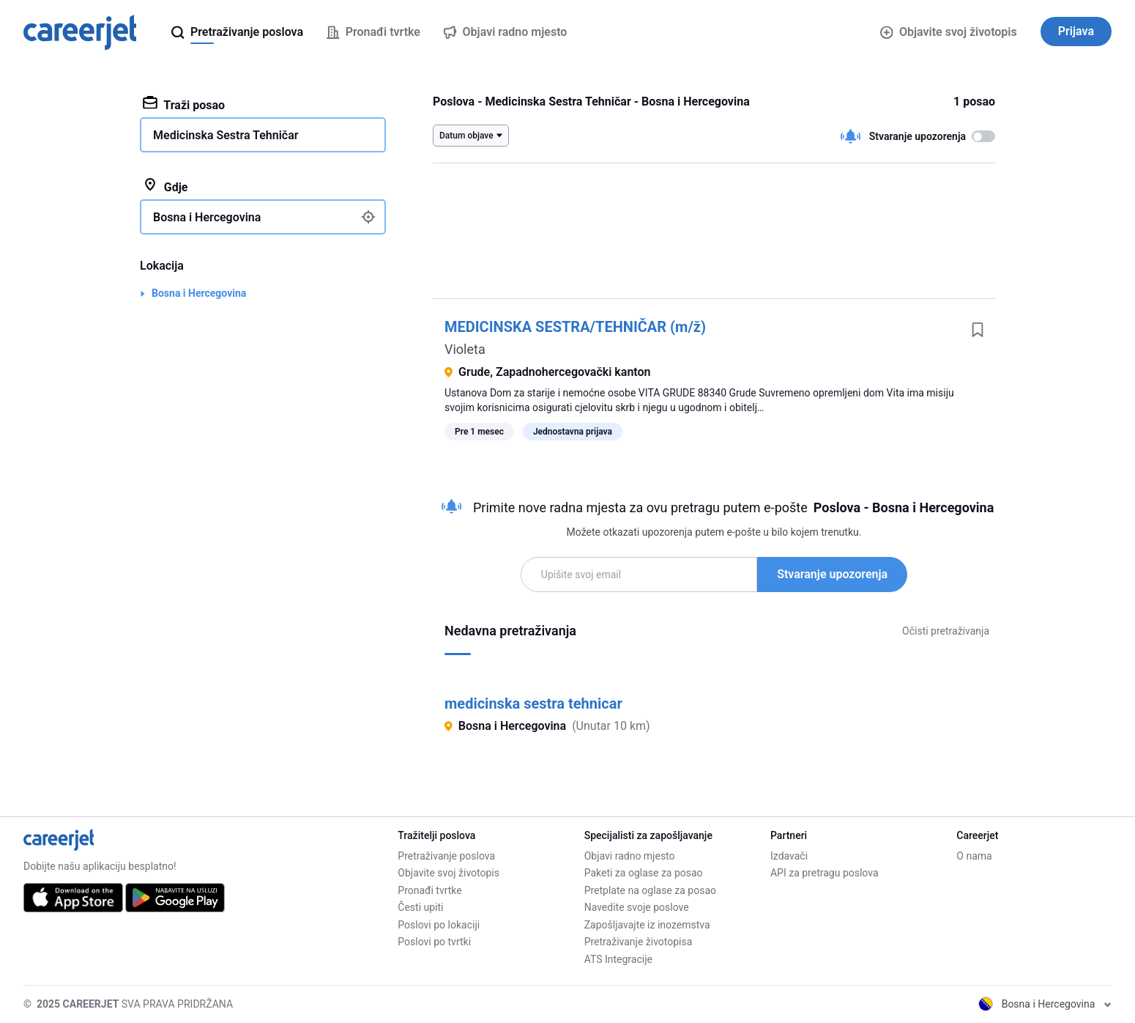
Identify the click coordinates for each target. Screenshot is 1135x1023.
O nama (973, 856)
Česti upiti (420, 907)
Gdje (165, 186)
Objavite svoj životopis (948, 32)
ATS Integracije (618, 959)
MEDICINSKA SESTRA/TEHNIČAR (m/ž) (575, 327)
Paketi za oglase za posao (643, 873)
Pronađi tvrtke (429, 890)
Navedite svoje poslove (636, 907)
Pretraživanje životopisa (638, 942)
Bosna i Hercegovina (199, 293)
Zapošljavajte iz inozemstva (647, 925)
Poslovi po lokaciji (439, 925)
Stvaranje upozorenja (832, 574)
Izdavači (789, 856)
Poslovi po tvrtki (434, 942)
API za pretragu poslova (824, 873)
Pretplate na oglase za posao (650, 890)
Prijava (1076, 31)
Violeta (464, 349)
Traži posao (184, 104)
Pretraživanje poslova (446, 856)
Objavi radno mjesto (629, 856)
